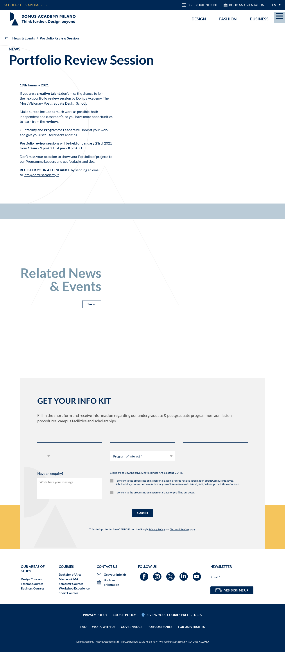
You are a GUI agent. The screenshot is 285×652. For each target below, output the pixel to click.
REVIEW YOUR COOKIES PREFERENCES (174, 615)
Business (259, 18)
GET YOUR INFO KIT (200, 5)
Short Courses (68, 593)
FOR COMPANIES (160, 627)
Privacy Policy (157, 529)
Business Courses (32, 588)
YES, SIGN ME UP (231, 590)
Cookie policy (124, 615)
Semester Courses (71, 584)
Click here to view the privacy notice (130, 472)
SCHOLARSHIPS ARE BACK (23, 5)
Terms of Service (179, 529)
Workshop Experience (74, 588)
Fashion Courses (32, 584)
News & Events (23, 38)
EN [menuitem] (274, 5)
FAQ (83, 627)
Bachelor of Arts (70, 574)
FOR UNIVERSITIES (191, 627)
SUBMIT (142, 512)
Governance (131, 627)
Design (199, 18)
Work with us (103, 627)
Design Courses (31, 579)
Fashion (228, 18)
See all (92, 304)
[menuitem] (275, 5)
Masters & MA (68, 579)
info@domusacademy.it (41, 175)
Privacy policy (95, 615)
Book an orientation (243, 5)
